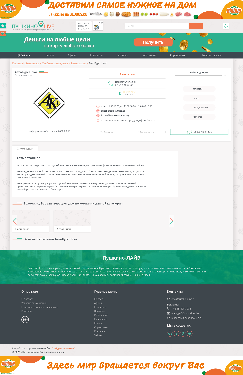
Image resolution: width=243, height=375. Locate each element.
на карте (151, 121)
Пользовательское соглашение (39, 307)
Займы (98, 335)
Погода (98, 323)
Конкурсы (99, 331)
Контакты (26, 311)
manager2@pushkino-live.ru (186, 318)
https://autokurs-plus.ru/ (115, 115)
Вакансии (122, 55)
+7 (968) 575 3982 (181, 308)
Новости (49, 55)
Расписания (149, 55)
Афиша (72, 55)
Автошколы (127, 74)
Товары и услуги (211, 55)
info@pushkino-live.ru (183, 299)
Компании (96, 55)
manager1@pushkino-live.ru (186, 313)
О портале (27, 299)
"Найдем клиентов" (63, 348)
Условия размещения (33, 303)
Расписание (101, 315)
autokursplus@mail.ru (113, 111)
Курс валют (100, 319)
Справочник (177, 55)
